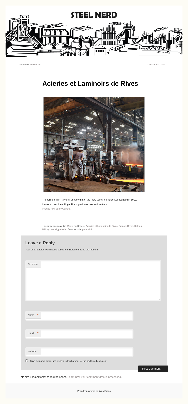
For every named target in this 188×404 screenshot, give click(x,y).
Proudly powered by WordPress (94, 391)
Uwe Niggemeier (58, 229)
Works (70, 226)
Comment (33, 264)
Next (165, 64)
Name (33, 315)
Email (33, 333)
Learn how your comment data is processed (94, 376)
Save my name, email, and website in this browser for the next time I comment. (68, 361)
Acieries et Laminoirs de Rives (102, 226)
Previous (153, 64)
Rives (130, 226)
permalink (87, 229)
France (122, 226)
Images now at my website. (56, 208)
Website (32, 351)
